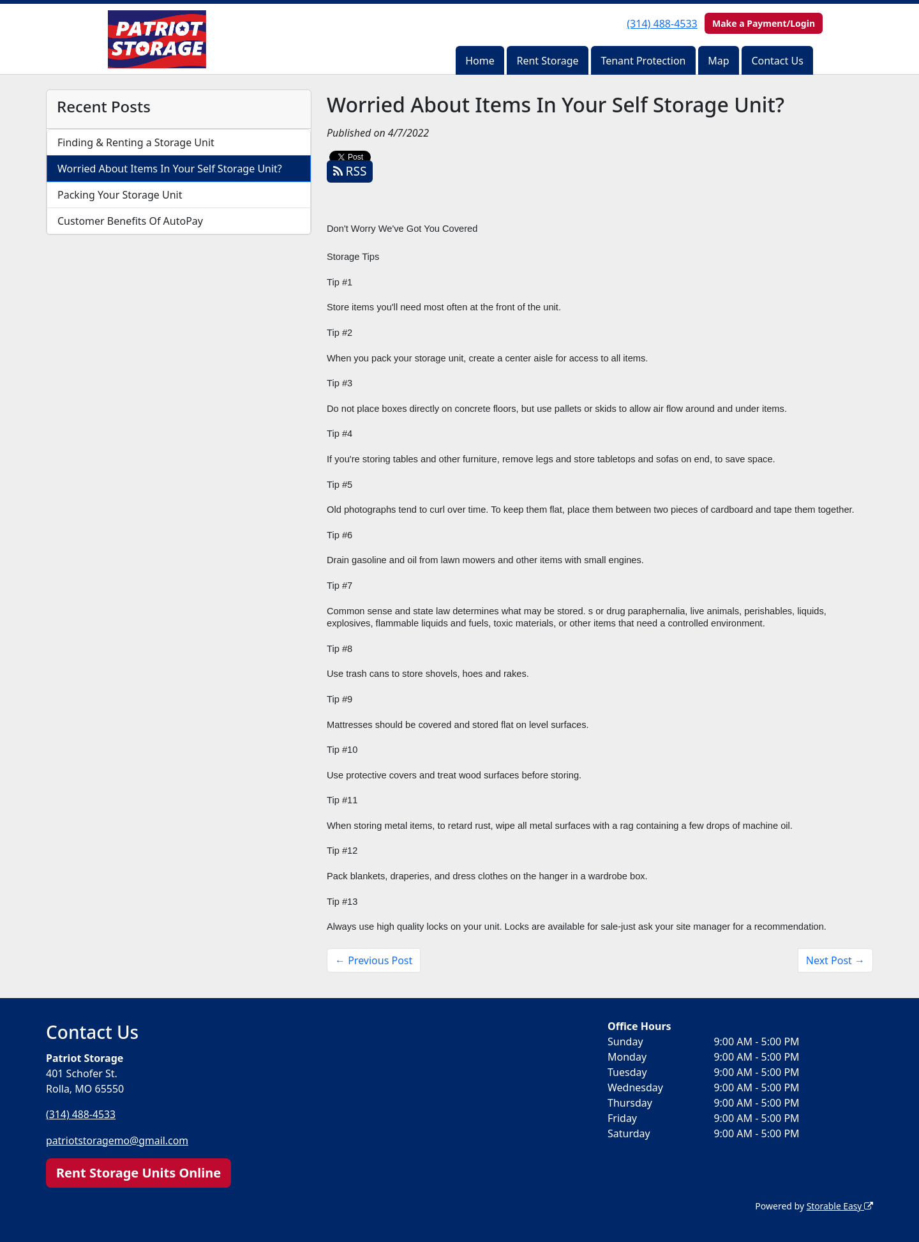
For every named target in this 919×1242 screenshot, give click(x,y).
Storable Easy (839, 1205)
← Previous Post (373, 960)
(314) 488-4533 (662, 24)
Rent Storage (547, 61)
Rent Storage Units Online (138, 1172)
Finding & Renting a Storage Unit (135, 142)
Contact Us (777, 61)
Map (718, 61)
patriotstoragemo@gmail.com (118, 1140)
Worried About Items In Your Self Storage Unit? (169, 169)
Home (480, 61)
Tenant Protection (643, 61)
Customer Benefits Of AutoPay (130, 221)
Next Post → (835, 960)
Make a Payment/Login (763, 23)
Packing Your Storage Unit (120, 195)
